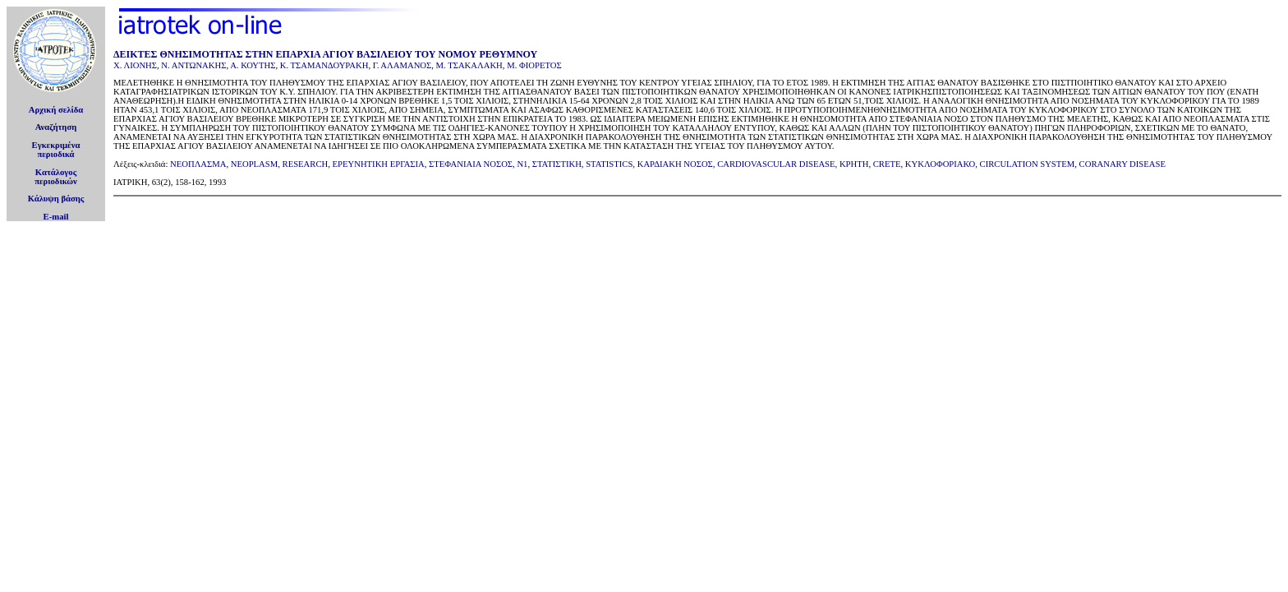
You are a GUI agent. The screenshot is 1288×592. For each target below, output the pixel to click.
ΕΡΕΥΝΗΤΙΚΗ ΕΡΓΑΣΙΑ (379, 164)
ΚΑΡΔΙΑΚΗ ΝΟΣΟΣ (675, 164)
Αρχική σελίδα (56, 109)
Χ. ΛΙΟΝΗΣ (135, 65)
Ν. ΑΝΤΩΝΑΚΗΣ (193, 65)
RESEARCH (306, 164)
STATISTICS (609, 164)
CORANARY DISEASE (1122, 164)
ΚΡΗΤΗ (854, 164)
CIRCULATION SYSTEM (1027, 164)
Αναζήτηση (56, 127)
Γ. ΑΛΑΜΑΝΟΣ (402, 65)
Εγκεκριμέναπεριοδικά (56, 150)
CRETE (887, 164)
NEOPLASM (254, 164)
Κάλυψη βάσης (56, 198)
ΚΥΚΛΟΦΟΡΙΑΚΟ (940, 164)
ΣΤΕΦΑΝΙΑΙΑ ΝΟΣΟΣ (471, 164)
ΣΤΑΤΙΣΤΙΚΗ (557, 164)
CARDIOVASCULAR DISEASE (776, 164)
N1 (522, 164)
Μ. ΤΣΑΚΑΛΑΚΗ (469, 65)
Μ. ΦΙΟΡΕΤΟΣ (534, 65)
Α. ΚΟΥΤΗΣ (252, 65)
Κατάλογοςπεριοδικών (55, 177)
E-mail (56, 216)
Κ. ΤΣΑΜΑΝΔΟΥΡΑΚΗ (324, 65)
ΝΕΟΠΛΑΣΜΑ (198, 164)
